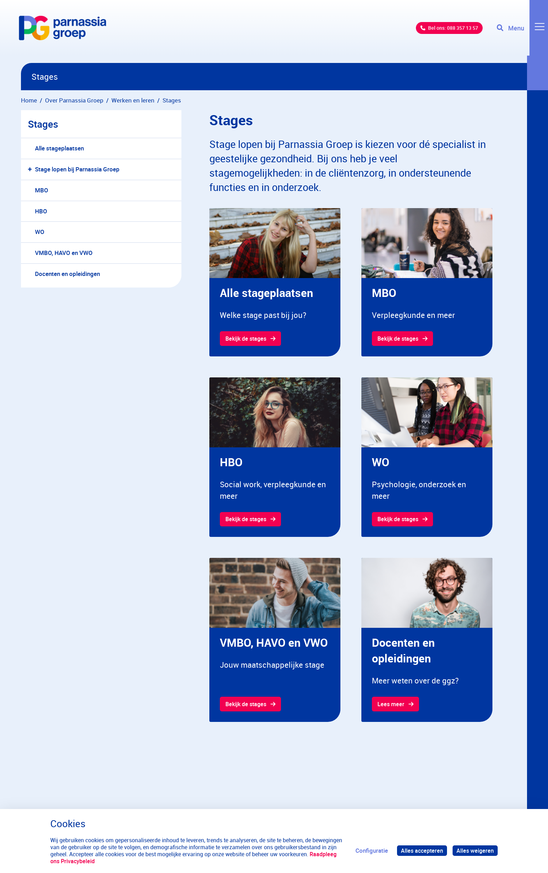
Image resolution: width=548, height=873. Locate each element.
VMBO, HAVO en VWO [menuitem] (64, 253)
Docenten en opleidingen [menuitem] (67, 274)
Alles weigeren (474, 850)
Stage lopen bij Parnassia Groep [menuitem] (77, 169)
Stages (43, 123)
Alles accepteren (420, 850)
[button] (31, 169)
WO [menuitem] (39, 232)
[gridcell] (274, 282)
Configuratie (369, 850)
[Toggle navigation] (521, 31)
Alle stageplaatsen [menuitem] (59, 148)
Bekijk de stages (247, 339)
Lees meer (391, 705)
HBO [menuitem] (41, 211)
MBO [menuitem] (41, 190)
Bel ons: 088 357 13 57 (442, 31)
